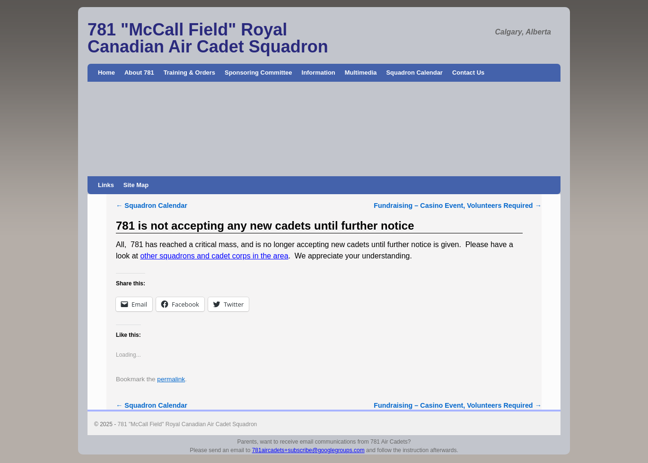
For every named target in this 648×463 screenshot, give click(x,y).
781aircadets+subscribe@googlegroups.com (308, 450)
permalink (171, 379)
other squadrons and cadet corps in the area (214, 256)
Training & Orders (189, 72)
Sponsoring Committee (258, 72)
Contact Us (468, 72)
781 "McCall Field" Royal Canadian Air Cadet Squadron (208, 38)
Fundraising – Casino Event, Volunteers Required (458, 205)
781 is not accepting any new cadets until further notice (265, 225)
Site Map (136, 185)
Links (106, 185)
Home (106, 72)
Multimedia (361, 72)
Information (318, 72)
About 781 (139, 72)
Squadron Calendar (414, 72)
